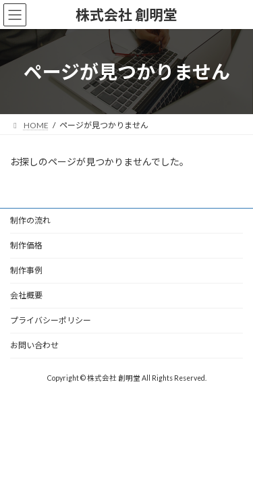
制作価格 (26, 245)
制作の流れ (30, 220)
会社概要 (26, 295)
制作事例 (26, 270)
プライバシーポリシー (50, 320)
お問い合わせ (34, 345)
